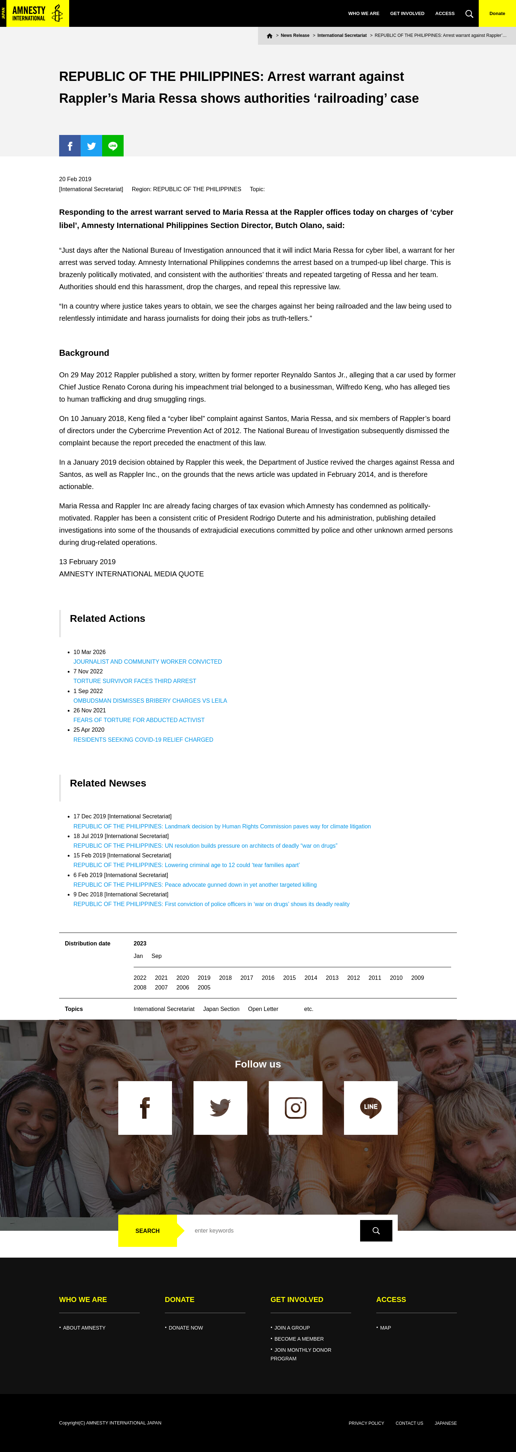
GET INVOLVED (407, 13)
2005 (204, 987)
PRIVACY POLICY (366, 1423)
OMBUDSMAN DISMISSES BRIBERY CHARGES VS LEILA (150, 701)
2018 (225, 978)
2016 (268, 978)
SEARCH (147, 1231)
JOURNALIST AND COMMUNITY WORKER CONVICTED (147, 662)
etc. (309, 1009)
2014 (311, 978)
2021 (161, 978)
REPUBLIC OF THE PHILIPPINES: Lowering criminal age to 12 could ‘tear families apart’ (186, 865)
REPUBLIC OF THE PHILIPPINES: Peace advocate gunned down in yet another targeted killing (195, 885)
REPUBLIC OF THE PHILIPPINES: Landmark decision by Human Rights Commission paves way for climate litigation (222, 826)
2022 (140, 978)
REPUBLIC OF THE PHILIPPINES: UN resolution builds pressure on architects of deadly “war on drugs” (205, 846)
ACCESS (445, 13)
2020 (182, 978)
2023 (140, 943)
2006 (182, 987)
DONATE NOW (186, 1328)
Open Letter (263, 1009)
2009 (417, 978)
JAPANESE (446, 1423)
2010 (396, 978)
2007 (161, 987)
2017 (246, 978)
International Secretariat (342, 35)
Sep (157, 956)
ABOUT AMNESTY (84, 1328)
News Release (295, 35)
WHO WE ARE (363, 13)
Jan (138, 956)
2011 (375, 978)
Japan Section (221, 1009)
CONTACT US (409, 1423)
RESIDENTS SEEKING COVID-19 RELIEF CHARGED (143, 740)
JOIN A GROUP (292, 1328)
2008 (140, 987)
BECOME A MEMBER (299, 1339)
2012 (353, 978)
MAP (385, 1328)
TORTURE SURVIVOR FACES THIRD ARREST (134, 681)
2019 (204, 978)
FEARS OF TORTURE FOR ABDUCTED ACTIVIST (139, 720)
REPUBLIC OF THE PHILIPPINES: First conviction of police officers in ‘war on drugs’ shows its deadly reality (211, 904)
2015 (289, 978)
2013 (332, 978)
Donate (497, 13)
